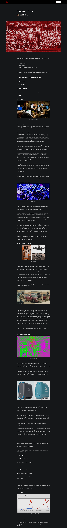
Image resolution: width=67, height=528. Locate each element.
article (42, 132)
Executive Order (32, 213)
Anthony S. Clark (23, 14)
